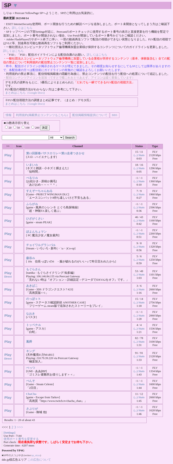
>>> (20, 427)
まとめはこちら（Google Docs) (25, 92)
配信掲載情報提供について (89, 115)
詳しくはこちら (22, 28)
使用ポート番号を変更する (21, 439)
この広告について (39, 459)
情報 (8, 115)
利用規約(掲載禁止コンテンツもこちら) (42, 115)
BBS (114, 115)
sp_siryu (36, 455)
